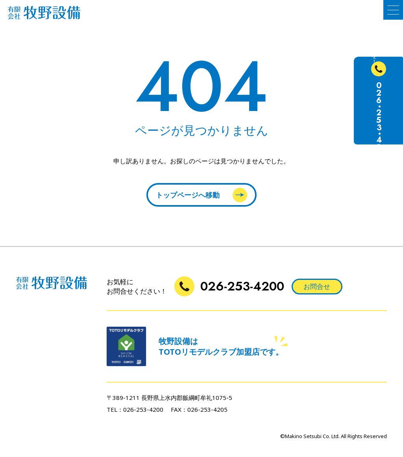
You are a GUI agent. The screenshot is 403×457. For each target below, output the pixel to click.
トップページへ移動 (201, 195)
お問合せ (316, 286)
